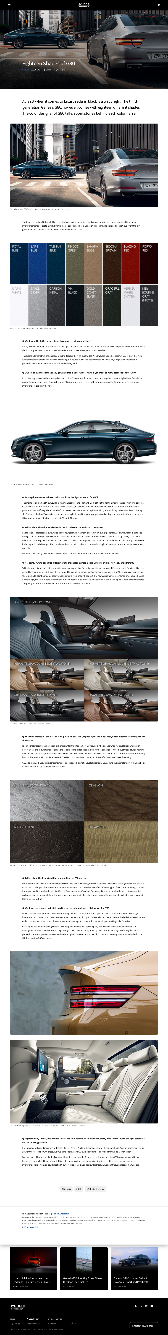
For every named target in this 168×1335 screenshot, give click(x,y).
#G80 (78, 1189)
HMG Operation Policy (31, 1227)
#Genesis (66, 1189)
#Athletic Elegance (95, 1189)
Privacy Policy (33, 1319)
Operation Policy (33, 1324)
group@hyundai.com (60, 1214)
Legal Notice (15, 1324)
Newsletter (51, 1324)
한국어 (73, 1323)
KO (159, 5)
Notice (12, 1319)
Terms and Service (54, 1319)
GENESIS (25, 70)
